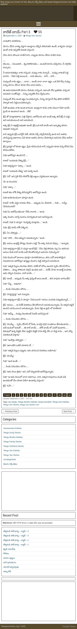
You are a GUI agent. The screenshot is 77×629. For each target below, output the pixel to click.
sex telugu (12, 402)
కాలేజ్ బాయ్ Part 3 (16, 32)
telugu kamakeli (44, 402)
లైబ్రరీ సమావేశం (9, 549)
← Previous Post (10, 411)
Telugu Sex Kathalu (60, 402)
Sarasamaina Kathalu (12, 428)
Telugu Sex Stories (33, 36)
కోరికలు (6, 553)
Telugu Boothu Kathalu (27, 402)
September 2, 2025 (13, 36)
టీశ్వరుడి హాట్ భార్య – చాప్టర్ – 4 (16, 531)
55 (38, 32)
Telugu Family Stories (12, 441)
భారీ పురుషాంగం (9, 562)
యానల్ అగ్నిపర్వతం (11, 567)
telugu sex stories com (29, 405)
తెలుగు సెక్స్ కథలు (10, 464)
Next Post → (68, 411)
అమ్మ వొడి (7, 571)
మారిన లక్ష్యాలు (9, 558)
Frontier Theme (69, 626)
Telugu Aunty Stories (12, 433)
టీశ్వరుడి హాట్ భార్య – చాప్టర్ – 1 (16, 544)
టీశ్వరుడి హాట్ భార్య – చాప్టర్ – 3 (16, 536)
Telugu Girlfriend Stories (13, 446)
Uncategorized (9, 459)
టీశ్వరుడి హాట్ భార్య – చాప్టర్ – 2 (16, 540)
